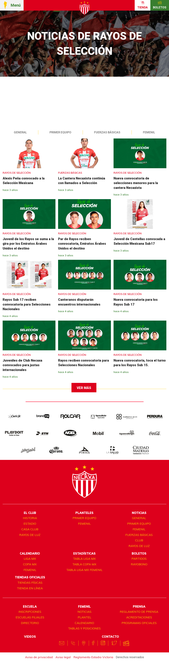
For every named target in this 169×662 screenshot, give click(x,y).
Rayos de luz (29, 535)
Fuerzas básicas (139, 535)
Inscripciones (29, 612)
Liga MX (30, 559)
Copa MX (30, 564)
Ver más (84, 388)
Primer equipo (60, 132)
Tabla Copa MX (84, 564)
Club (139, 540)
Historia (30, 518)
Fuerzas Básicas (107, 132)
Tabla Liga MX (84, 559)
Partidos (139, 559)
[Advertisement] (84, 101)
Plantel (84, 617)
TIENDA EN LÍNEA (30, 588)
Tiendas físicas (29, 582)
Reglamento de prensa (139, 612)
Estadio (30, 524)
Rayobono (139, 564)
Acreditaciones (139, 617)
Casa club (29, 529)
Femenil (149, 132)
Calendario (84, 623)
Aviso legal (63, 657)
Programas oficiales (139, 623)
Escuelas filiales (30, 617)
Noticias (84, 612)
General (20, 132)
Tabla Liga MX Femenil (84, 570)
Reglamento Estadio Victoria (93, 657)
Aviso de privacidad (39, 657)
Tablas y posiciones (84, 628)
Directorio (30, 623)
